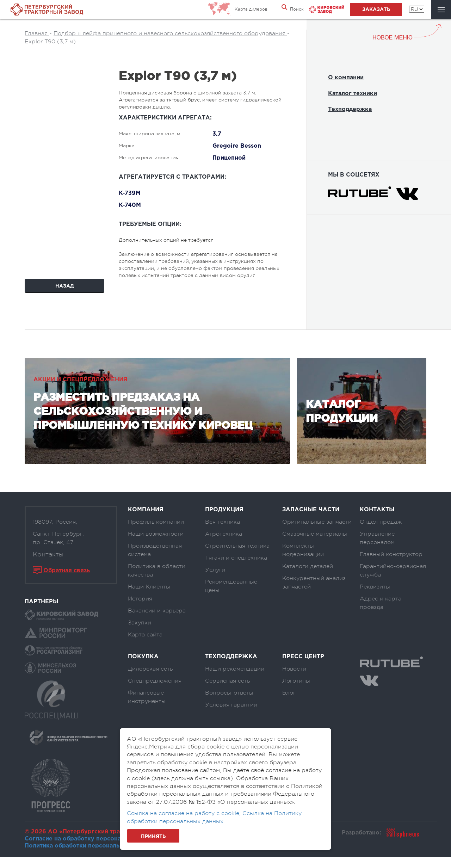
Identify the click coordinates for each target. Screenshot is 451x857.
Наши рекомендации (234, 669)
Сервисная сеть (227, 681)
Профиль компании (156, 522)
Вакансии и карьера (157, 611)
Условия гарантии (231, 705)
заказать (376, 9)
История (140, 599)
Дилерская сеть (150, 669)
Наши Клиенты (149, 587)
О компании (346, 77)
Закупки (139, 622)
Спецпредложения (154, 681)
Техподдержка (350, 109)
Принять (153, 836)
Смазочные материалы (314, 534)
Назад (64, 286)
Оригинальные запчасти (317, 522)
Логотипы (296, 681)
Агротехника (223, 534)
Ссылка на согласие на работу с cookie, (184, 813)
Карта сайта (145, 634)
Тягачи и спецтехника (236, 558)
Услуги (215, 570)
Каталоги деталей (307, 566)
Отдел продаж (381, 522)
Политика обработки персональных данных (89, 846)
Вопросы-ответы (229, 693)
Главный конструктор (391, 554)
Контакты (48, 554)
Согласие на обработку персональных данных (93, 838)
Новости (294, 669)
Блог (289, 693)
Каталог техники (352, 93)
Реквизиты (375, 587)
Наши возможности (156, 534)
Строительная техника (237, 546)
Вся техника (222, 522)
